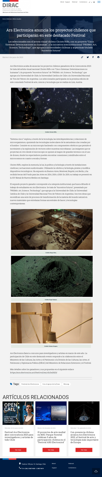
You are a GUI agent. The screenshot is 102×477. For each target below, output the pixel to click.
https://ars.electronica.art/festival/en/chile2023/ (33, 372)
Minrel (62, 2)
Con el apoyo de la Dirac (51, 384)
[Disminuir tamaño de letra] (92, 1)
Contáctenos (83, 2)
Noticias (9, 19)
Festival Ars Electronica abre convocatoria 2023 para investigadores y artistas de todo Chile (19, 436)
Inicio (4, 19)
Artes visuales (17, 19)
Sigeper (67, 2)
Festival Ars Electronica (30, 384)
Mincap (66, 384)
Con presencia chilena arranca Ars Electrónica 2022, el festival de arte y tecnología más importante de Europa (84, 437)
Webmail (74, 2)
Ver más (18, 450)
